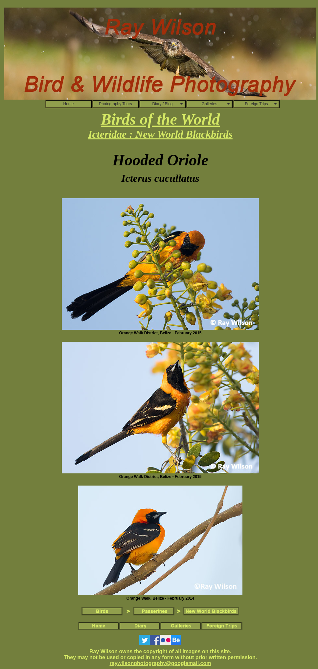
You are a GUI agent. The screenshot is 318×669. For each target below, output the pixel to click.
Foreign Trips (256, 104)
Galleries (209, 104)
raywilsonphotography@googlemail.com (160, 663)
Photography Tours (115, 104)
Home (68, 104)
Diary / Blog (162, 104)
